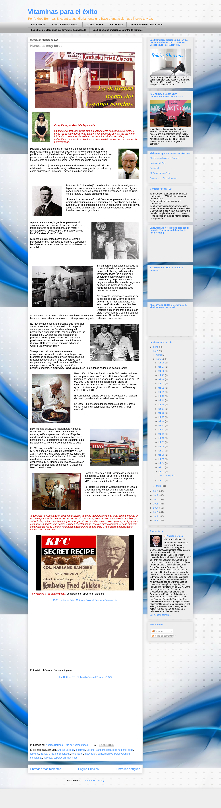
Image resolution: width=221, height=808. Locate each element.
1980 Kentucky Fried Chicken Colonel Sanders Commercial (85, 600)
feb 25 (161, 375)
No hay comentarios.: (78, 745)
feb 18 (161, 404)
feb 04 (161, 463)
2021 (156, 347)
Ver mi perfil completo (160, 615)
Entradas (157, 631)
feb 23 (161, 383)
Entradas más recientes (45, 769)
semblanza (36, 757)
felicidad (34, 753)
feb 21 (161, 392)
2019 (156, 351)
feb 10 (161, 438)
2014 (156, 508)
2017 (156, 495)
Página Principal (88, 769)
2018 (156, 491)
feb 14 (161, 421)
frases (44, 753)
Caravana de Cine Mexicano (163, 178)
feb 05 (161, 459)
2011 (156, 520)
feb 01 (161, 480)
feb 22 (161, 388)
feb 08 (161, 446)
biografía (80, 750)
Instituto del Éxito (158, 163)
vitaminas (72, 757)
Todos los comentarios (164, 636)
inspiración (77, 753)
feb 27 (161, 367)
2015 (156, 503)
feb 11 (161, 434)
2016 (156, 499)
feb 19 (161, 400)
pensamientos (105, 753)
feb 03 (161, 467)
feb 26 (161, 371)
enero (159, 486)
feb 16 (161, 413)
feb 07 (161, 450)
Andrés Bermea (65, 750)
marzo (159, 355)
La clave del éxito (95, 24)
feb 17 (161, 409)
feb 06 (161, 455)
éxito (130, 750)
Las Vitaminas (38, 24)
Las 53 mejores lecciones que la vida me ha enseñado (58, 30)
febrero (159, 359)
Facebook (154, 168)
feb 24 (161, 379)
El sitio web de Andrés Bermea (164, 158)
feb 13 (161, 425)
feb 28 (161, 362)
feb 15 (161, 417)
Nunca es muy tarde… (48, 46)
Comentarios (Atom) (93, 780)
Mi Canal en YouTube (160, 173)
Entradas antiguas (128, 769)
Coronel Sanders (95, 750)
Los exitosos (116, 24)
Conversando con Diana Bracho (146, 24)
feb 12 (161, 429)
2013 (156, 512)
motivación (90, 753)
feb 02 (161, 471)
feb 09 (161, 442)
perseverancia (122, 753)
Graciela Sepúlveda (59, 753)
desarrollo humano (116, 750)
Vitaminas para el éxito (62, 11)
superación (60, 757)
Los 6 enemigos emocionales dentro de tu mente (118, 30)
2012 (156, 516)
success (47, 757)
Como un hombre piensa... (65, 24)
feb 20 (161, 396)
